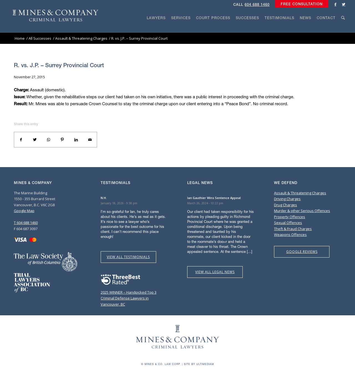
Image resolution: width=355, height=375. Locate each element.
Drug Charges (285, 204)
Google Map (24, 210)
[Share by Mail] (90, 139)
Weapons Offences (290, 234)
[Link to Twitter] (343, 4)
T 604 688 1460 (26, 222)
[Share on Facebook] (21, 139)
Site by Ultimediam (199, 364)
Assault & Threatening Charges (300, 192)
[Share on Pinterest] (62, 139)
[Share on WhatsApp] (48, 139)
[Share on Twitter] (35, 139)
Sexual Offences (288, 222)
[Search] (343, 28)
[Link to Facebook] (335, 4)
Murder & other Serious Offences (302, 210)
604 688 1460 (257, 4)
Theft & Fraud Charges (293, 228)
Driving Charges (287, 198)
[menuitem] (300, 4)
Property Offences (289, 216)
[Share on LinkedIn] (76, 139)
